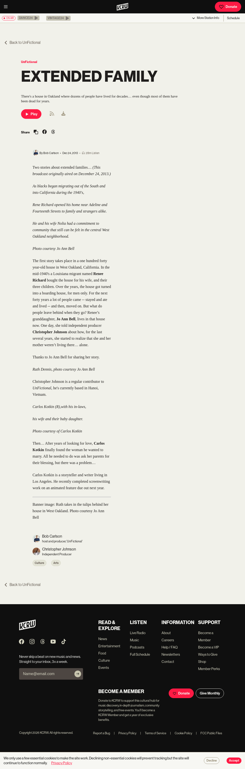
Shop (202, 662)
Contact (167, 662)
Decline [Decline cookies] (211, 761)
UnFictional (29, 62)
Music (134, 640)
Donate (228, 6)
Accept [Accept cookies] (234, 761)
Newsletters (170, 654)
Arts (56, 563)
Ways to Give (207, 654)
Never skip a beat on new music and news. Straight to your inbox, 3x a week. (50, 659)
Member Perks (209, 669)
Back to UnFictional (22, 42)
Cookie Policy (181, 733)
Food (102, 653)
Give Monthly (210, 693)
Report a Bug (101, 733)
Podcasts (137, 647)
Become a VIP (208, 647)
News (102, 639)
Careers (167, 640)
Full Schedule (140, 654)
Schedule (233, 18)
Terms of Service (153, 733)
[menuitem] (63, 114)
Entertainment (109, 646)
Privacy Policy (125, 733)
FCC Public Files (209, 733)
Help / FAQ (169, 647)
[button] (28, 18)
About (166, 633)
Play (31, 114)
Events (103, 668)
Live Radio (137, 633)
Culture (39, 563)
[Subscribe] (77, 674)
